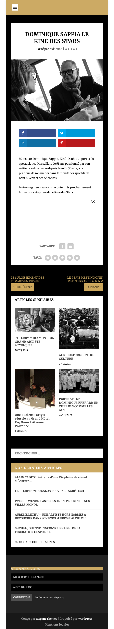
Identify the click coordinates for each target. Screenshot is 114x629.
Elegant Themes (46, 618)
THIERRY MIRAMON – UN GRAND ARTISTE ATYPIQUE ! (34, 341)
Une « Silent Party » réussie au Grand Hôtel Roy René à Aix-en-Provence (32, 420)
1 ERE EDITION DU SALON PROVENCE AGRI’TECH (49, 491)
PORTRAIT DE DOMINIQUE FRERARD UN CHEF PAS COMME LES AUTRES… (78, 404)
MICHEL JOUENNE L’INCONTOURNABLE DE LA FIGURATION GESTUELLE (47, 530)
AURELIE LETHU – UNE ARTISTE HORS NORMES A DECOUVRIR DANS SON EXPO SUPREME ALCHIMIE (50, 516)
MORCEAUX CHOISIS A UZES (35, 542)
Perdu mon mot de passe (49, 597)
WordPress (85, 618)
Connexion (21, 597)
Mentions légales (57, 624)
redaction (56, 49)
